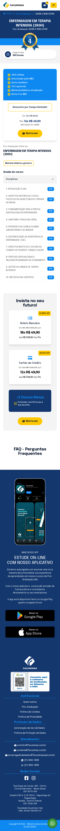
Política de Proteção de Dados (30, 733)
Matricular (30, 133)
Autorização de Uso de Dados (29, 728)
